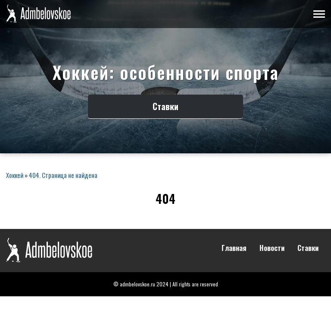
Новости (271, 248)
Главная (234, 248)
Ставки (165, 106)
